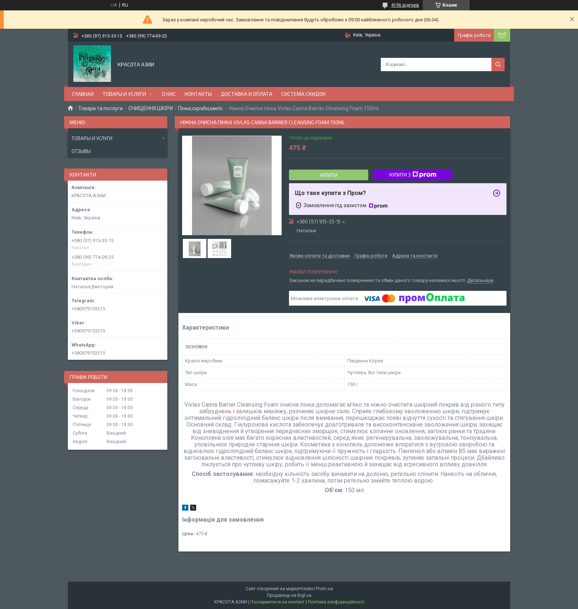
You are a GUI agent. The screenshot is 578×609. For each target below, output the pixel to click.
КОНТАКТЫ (198, 94)
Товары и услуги (92, 138)
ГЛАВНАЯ (83, 94)
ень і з (230, 411)
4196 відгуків (405, 5)
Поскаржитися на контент (277, 602)
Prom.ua (324, 588)
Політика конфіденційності (336, 602)
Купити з (412, 174)
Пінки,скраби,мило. (201, 108)
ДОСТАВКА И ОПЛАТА (246, 94)
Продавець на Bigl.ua (289, 595)
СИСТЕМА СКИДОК (303, 94)
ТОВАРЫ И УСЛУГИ (124, 94)
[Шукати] (498, 64)
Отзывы (81, 151)
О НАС (169, 94)
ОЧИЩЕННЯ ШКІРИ (150, 108)
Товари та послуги (100, 108)
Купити (329, 175)
